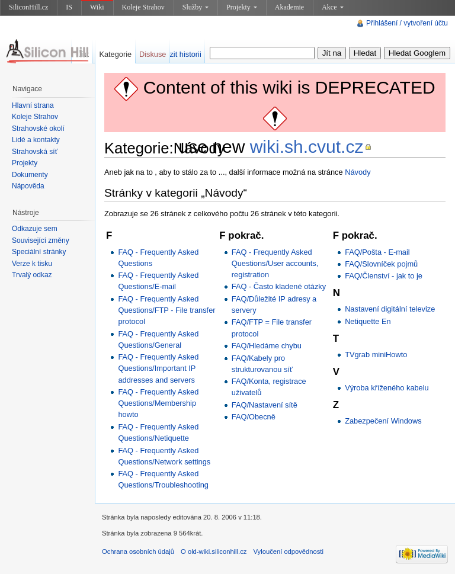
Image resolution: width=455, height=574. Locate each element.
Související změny (40, 240)
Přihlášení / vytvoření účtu (407, 23)
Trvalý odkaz (32, 275)
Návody (357, 172)
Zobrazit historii (175, 54)
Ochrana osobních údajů (138, 551)
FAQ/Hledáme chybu (267, 345)
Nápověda (28, 186)
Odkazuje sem (34, 229)
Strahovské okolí (38, 128)
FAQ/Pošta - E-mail (377, 252)
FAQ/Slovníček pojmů (381, 263)
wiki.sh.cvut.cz (307, 146)
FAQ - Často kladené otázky (279, 286)
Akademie (289, 7)
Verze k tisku (32, 263)
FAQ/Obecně (253, 416)
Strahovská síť (34, 151)
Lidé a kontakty (36, 140)
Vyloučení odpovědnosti (288, 551)
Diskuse (152, 54)
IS (69, 7)
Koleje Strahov (143, 7)
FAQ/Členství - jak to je (383, 275)
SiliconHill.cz (28, 7)
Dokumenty (30, 175)
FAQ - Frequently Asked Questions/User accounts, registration (275, 263)
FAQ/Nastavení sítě (264, 404)
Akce (332, 7)
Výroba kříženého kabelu (387, 387)
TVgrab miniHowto (376, 354)
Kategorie (115, 54)
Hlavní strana (33, 105)
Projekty (241, 7)
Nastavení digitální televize (390, 308)
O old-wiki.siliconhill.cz (213, 551)
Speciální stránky (39, 252)
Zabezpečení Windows (383, 420)
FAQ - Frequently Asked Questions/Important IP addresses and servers (158, 368)
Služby (195, 7)
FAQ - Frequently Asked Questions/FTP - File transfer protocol (166, 310)
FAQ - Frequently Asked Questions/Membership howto (158, 403)
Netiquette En (368, 321)
